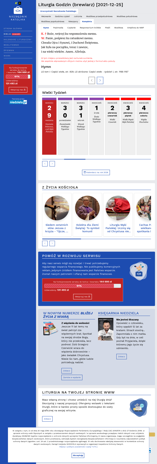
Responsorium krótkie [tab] (90, 27)
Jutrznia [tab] (78, 16)
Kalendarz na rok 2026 (96, 172)
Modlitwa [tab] (118, 27)
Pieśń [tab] (107, 27)
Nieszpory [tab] (73, 21)
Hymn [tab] (46, 27)
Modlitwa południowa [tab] (127, 16)
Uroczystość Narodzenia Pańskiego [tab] (58, 11)
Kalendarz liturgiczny (17, 40)
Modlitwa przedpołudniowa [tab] (99, 16)
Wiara (7, 56)
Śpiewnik (9, 50)
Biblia (12, 34)
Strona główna (13, 28)
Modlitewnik (11, 45)
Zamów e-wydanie (72, 377)
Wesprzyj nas (18, 90)
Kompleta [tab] (87, 21)
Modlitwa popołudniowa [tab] (52, 21)
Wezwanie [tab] (46, 16)
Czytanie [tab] (71, 27)
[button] (45, 163)
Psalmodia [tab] (58, 27)
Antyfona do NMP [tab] (135, 27)
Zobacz (66, 371)
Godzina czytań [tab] (62, 16)
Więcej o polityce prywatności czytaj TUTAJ (78, 447)
